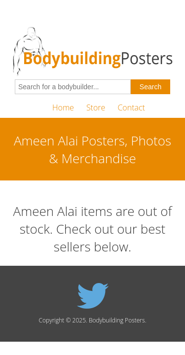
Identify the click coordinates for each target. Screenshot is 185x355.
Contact (131, 107)
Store (95, 107)
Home (63, 107)
